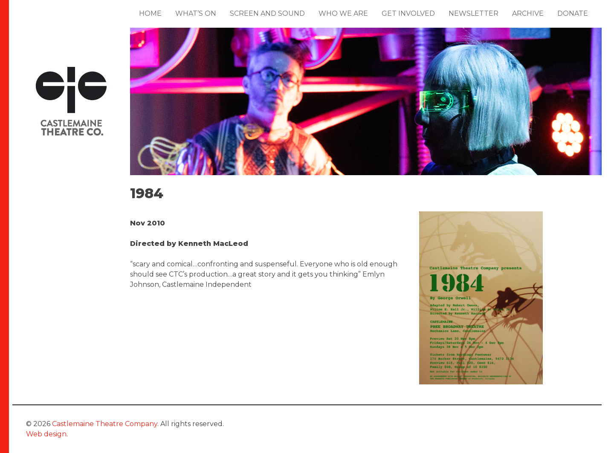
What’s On (195, 13)
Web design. (47, 434)
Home (150, 13)
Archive (528, 13)
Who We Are (343, 13)
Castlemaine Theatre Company (104, 424)
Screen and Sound (267, 13)
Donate (572, 13)
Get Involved (408, 13)
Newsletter (473, 13)
